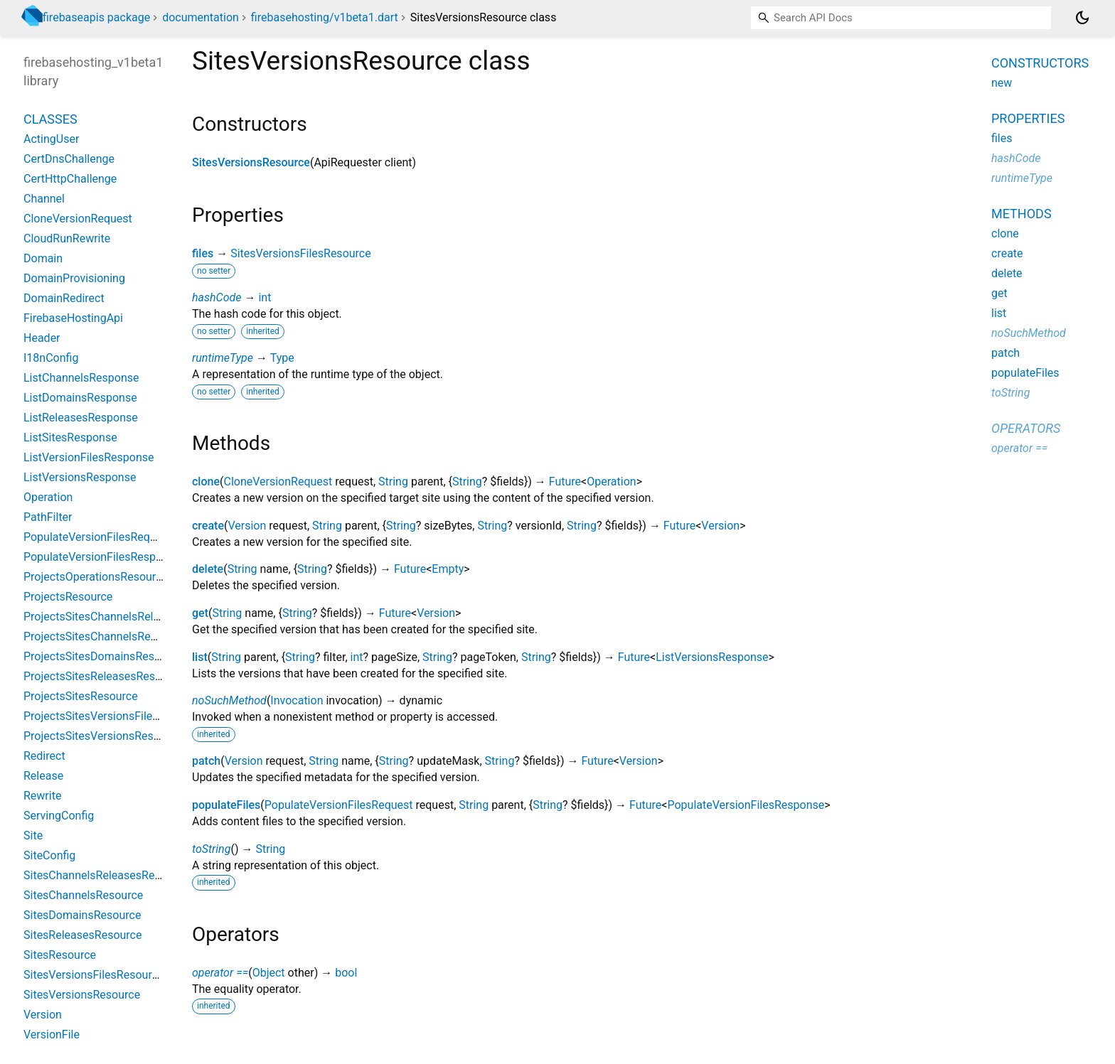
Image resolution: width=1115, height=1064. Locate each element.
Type (282, 358)
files (202, 253)
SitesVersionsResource (251, 162)
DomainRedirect (64, 298)
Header (41, 338)
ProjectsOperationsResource (95, 577)
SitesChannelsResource (83, 895)
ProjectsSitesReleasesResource (103, 676)
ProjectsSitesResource (80, 696)
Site (33, 835)
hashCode (216, 297)
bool (346, 972)
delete (207, 569)
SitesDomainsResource (82, 915)
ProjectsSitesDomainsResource (103, 656)
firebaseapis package (96, 17)
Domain (43, 258)
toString (211, 849)
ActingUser (51, 139)
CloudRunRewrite (66, 238)
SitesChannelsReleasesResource (106, 875)
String (393, 481)
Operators (1025, 428)
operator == (220, 972)
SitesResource (59, 955)
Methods (1021, 213)
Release (43, 776)
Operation (611, 481)
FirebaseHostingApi (73, 318)
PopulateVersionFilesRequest (339, 805)
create (208, 525)
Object (268, 972)
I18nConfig (50, 358)
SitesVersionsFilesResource (300, 253)
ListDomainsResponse (80, 397)
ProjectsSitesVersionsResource (102, 736)
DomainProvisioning (74, 278)
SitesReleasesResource (82, 935)
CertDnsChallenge (68, 159)
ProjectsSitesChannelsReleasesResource (126, 616)
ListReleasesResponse (80, 417)
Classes (50, 119)
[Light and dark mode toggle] (1082, 17)
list (200, 657)
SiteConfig (49, 855)
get (200, 613)
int (264, 297)
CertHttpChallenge (70, 179)
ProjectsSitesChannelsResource (104, 636)
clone (206, 481)
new (1001, 83)
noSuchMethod (229, 700)
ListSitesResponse (70, 437)
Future (565, 481)
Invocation (296, 700)
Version (247, 525)
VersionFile (51, 1034)
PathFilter (48, 517)
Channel (44, 198)
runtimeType (222, 358)
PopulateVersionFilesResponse (745, 805)
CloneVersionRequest (277, 481)
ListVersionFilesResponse (88, 457)
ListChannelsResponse (81, 378)
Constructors (1040, 62)
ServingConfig (58, 815)
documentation (200, 17)
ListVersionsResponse (712, 657)
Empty (448, 569)
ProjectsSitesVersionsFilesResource (114, 716)
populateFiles (226, 805)
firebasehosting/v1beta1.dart (324, 17)
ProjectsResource (67, 596)
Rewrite (42, 795)
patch (206, 761)
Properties (1028, 118)
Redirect (44, 756)
